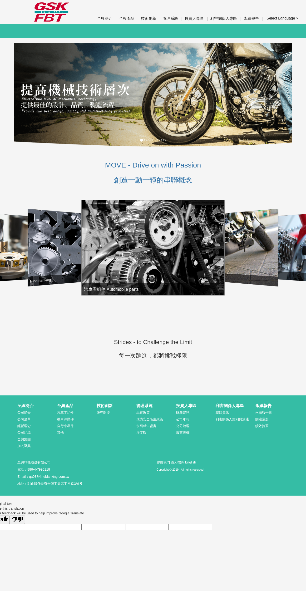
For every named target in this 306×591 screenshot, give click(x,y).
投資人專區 (194, 18)
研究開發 (103, 412)
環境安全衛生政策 (149, 419)
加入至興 (24, 446)
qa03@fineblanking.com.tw (49, 476)
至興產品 (126, 18)
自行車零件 (65, 426)
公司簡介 (24, 412)
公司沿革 (24, 419)
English (190, 462)
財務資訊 (182, 412)
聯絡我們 (163, 462)
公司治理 (182, 426)
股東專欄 (182, 432)
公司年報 (182, 419)
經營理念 (24, 426)
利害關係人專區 (223, 18)
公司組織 (24, 432)
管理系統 (170, 18)
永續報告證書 (146, 426)
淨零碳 (141, 432)
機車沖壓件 (65, 419)
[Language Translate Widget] (282, 18)
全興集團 (24, 439)
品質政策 (143, 412)
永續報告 (251, 18)
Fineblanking (53, 283)
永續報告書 (263, 412)
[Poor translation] (17, 520)
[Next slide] (298, 246)
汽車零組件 (65, 412)
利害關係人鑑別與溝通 (232, 419)
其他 (60, 432)
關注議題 (262, 419)
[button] (35, 95)
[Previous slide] (8, 246)
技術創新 (148, 18)
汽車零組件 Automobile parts (144, 283)
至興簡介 (104, 18)
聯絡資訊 (222, 412)
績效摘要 (262, 426)
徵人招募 (177, 462)
